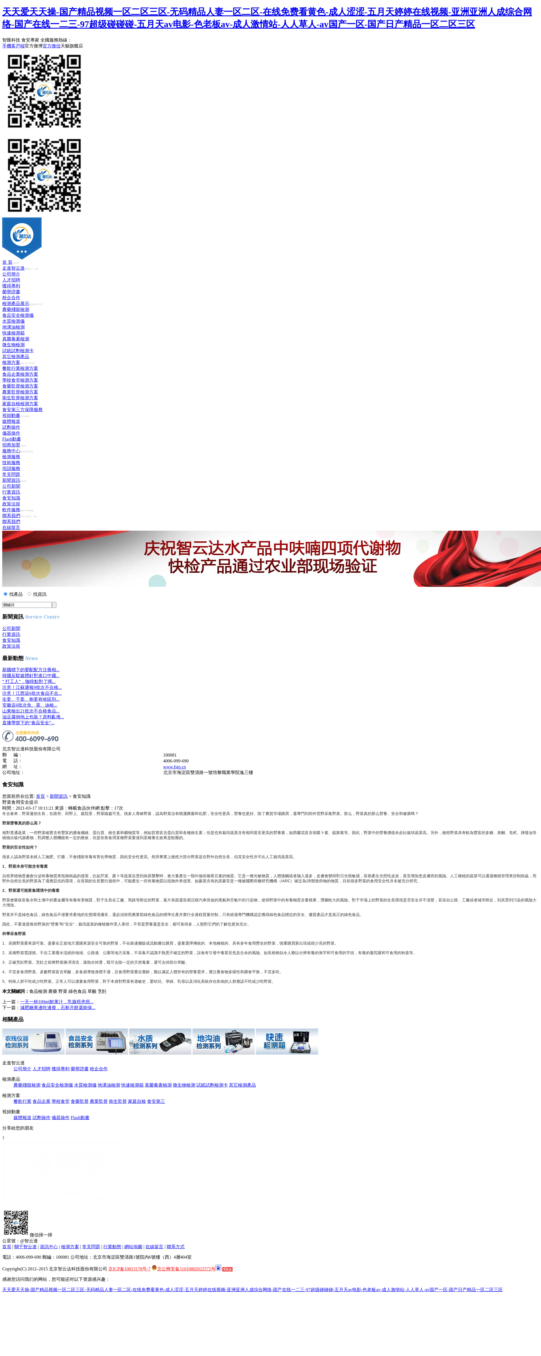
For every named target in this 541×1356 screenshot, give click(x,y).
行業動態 (112, 1246)
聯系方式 (176, 1246)
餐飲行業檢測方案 (20, 368)
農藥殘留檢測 (15, 309)
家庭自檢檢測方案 (20, 403)
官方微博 (34, 45)
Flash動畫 (11, 439)
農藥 (191, 813)
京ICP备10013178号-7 (129, 1268)
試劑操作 (11, 427)
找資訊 (40, 594)
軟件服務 (17, 509)
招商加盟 (14, 445)
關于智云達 (25, 1246)
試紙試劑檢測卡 (18, 350)
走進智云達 (20, 268)
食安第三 (156, 1101)
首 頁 (10, 262)
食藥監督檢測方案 (20, 386)
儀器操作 (11, 433)
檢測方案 (18, 362)
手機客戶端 (13, 45)
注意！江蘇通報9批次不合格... (32, 687)
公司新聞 (11, 486)
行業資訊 (11, 492)
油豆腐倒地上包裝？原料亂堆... (33, 716)
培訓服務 (11, 468)
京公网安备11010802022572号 (183, 1268)
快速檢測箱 (13, 333)
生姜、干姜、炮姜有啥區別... (30, 699)
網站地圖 (133, 1246)
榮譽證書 (11, 291)
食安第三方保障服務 (22, 409)
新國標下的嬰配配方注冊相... (30, 669)
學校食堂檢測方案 (20, 380)
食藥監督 (80, 1101)
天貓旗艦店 (72, 45)
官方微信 (52, 45)
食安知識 (11, 498)
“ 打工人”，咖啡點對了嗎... (29, 681)
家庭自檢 (137, 1101)
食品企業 (42, 1101)
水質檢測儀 (13, 321)
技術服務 (11, 462)
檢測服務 (11, 456)
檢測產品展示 (22, 303)
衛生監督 (118, 1101)
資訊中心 (49, 1246)
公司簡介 (11, 274)
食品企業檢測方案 (20, 374)
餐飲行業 (22, 1101)
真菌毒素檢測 (15, 338)
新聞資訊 (14, 480)
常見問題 (11, 474)
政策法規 (11, 503)
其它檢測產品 (15, 356)
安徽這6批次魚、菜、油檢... (29, 705)
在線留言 (11, 527)
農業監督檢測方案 (20, 392)
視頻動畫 (15, 415)
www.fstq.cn (174, 766)
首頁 (40, 796)
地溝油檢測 (13, 327)
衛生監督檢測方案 (20, 397)
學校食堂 (61, 1101)
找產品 (16, 594)
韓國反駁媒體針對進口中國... (30, 675)
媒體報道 (11, 421)
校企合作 (11, 297)
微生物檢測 (13, 344)
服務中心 (17, 450)
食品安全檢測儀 (18, 315)
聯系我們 (19, 515)
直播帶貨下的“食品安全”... (28, 722)
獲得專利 (11, 285)
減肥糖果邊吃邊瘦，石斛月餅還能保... (57, 1007)
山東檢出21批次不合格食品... (30, 711)
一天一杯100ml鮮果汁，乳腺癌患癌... (56, 1001)
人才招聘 (11, 280)
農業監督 (99, 1101)
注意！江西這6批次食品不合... (32, 693)
